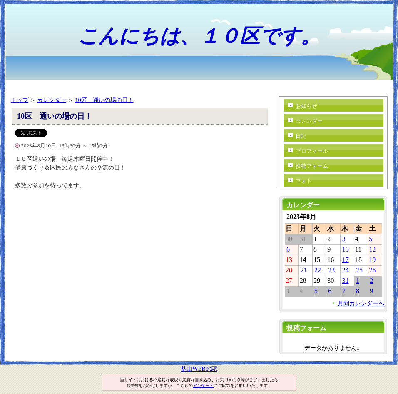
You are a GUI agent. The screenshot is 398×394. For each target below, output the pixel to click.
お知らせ (306, 106)
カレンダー (51, 100)
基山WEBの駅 (199, 368)
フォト (304, 181)
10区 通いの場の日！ (104, 100)
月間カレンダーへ (361, 303)
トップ (19, 100)
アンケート (203, 385)
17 (345, 259)
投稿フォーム (312, 166)
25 (359, 270)
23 (331, 270)
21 (304, 270)
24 (345, 270)
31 (345, 280)
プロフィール (312, 151)
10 (345, 249)
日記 (301, 136)
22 (317, 270)
